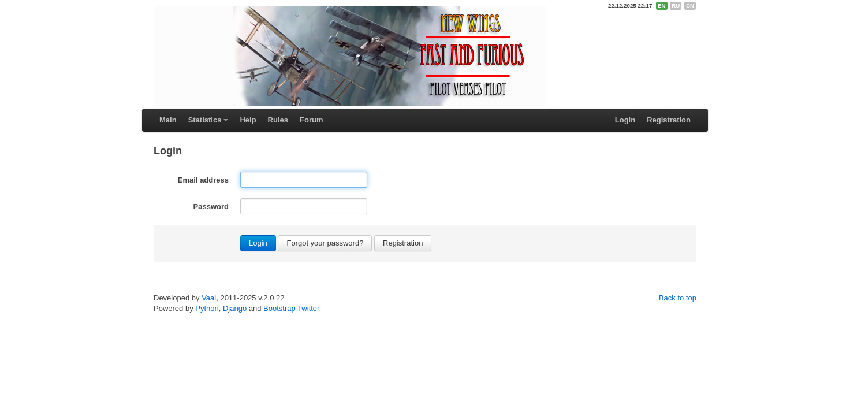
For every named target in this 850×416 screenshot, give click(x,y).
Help (248, 120)
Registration (669, 120)
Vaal (209, 298)
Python (206, 308)
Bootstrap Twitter (291, 308)
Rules (278, 120)
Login (625, 120)
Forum (311, 120)
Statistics (205, 120)
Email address (203, 180)
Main (168, 120)
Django (235, 308)
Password (211, 206)
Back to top (677, 298)
